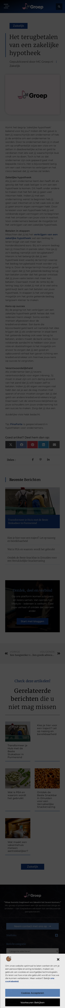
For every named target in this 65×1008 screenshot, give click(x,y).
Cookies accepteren (32, 993)
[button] (58, 959)
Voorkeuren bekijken (32, 1002)
